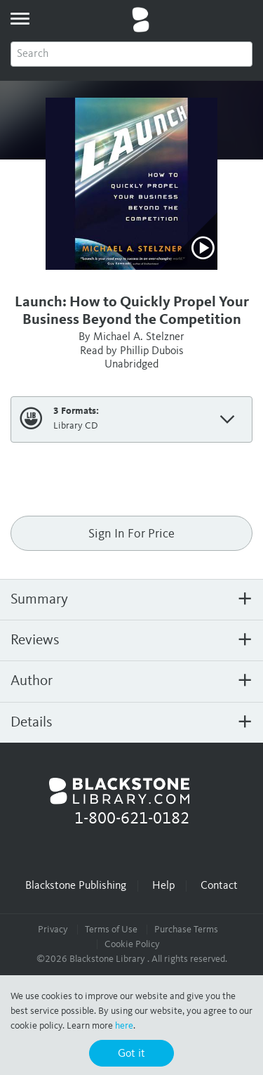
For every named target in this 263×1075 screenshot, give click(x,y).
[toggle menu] (19, 18)
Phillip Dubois (152, 351)
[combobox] (131, 54)
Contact (219, 886)
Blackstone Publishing (75, 886)
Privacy (53, 929)
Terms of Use (111, 929)
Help (163, 886)
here (124, 1026)
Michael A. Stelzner (138, 337)
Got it (131, 1054)
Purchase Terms (186, 929)
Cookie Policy (132, 944)
